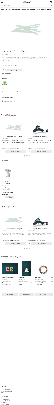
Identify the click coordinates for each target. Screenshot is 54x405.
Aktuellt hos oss (5, 404)
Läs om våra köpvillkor (6, 389)
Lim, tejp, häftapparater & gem (17, 9)
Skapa (6, 9)
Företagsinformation (6, 399)
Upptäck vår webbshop (6, 391)
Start (2, 9)
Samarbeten (4, 402)
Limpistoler (33, 9)
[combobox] (27, 5)
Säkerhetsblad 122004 (8, 101)
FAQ (2, 393)
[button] (24, 155)
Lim (28, 9)
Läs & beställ (10, 294)
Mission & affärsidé (5, 401)
